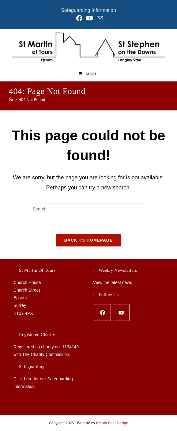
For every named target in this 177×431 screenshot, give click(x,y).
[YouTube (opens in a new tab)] (89, 18)
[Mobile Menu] (88, 73)
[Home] (11, 99)
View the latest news (112, 282)
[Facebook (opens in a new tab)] (79, 18)
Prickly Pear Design (112, 423)
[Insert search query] (88, 209)
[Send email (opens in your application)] (99, 18)
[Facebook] (102, 312)
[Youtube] (121, 312)
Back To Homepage (88, 240)
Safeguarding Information (88, 10)
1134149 (70, 346)
